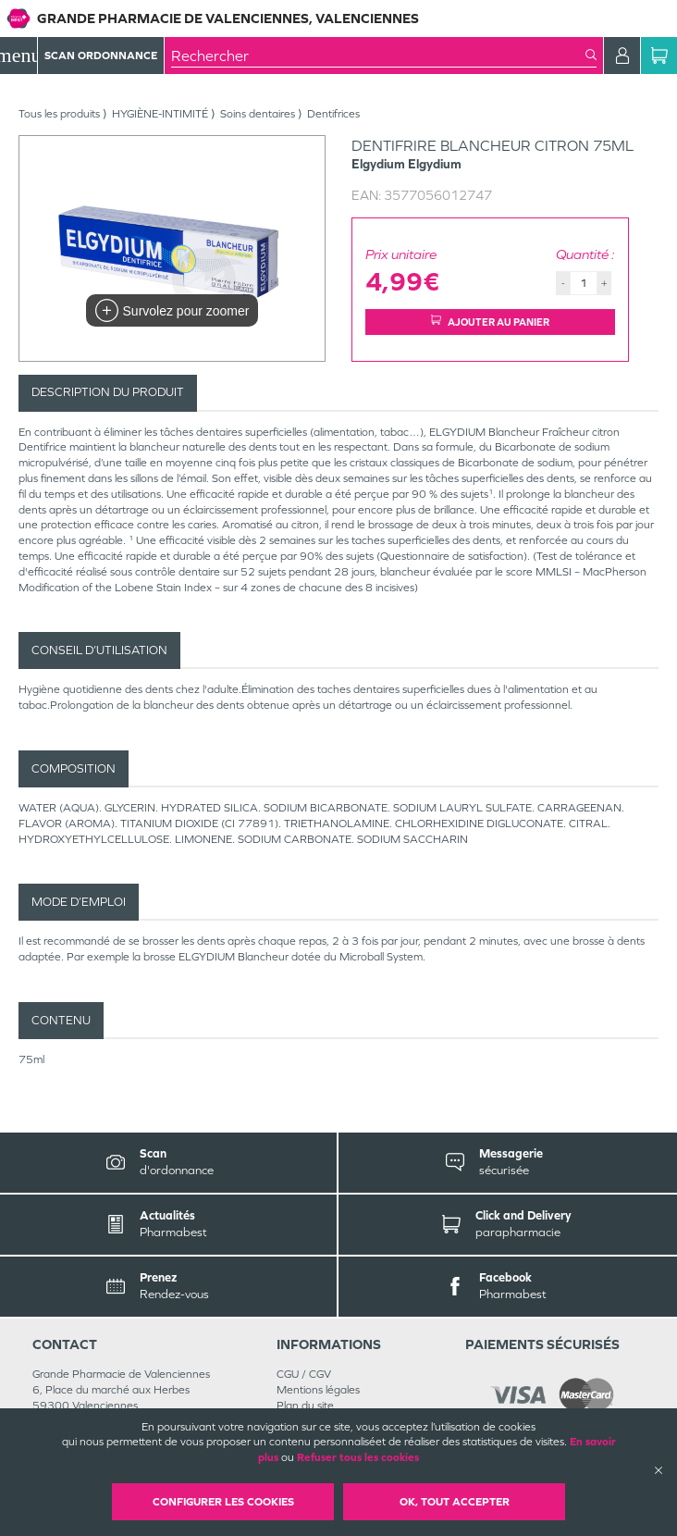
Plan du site (305, 1405)
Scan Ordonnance (100, 55)
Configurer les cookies (223, 1501)
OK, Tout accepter (455, 1501)
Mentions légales (318, 1389)
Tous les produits (59, 113)
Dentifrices (333, 113)
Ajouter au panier (490, 321)
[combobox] (378, 55)
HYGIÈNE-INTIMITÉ (160, 113)
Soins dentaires (257, 113)
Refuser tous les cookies (358, 1457)
